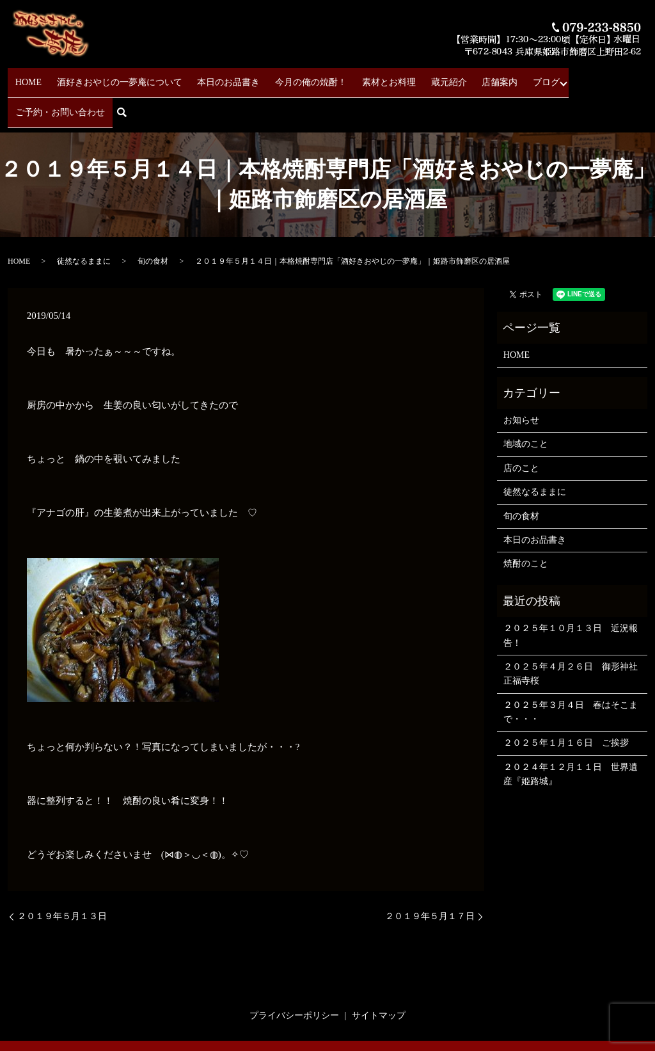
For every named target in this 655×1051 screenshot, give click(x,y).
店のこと (521, 428)
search (627, 78)
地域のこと (525, 404)
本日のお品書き (223, 77)
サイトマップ (379, 976)
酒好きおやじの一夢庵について (124, 77)
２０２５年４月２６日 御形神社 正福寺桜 (572, 634)
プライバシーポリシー (294, 976)
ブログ (491, 77)
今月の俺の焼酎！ (295, 77)
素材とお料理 (364, 77)
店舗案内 (455, 77)
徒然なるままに (84, 221)
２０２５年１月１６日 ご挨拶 (566, 703)
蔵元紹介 (414, 77)
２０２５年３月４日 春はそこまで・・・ (570, 672)
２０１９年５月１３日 (62, 876)
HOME (42, 77)
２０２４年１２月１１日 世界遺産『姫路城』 (570, 734)
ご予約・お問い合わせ (561, 77)
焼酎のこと (525, 524)
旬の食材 (153, 221)
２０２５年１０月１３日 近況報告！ (570, 595)
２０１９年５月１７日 (430, 876)
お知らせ (521, 380)
